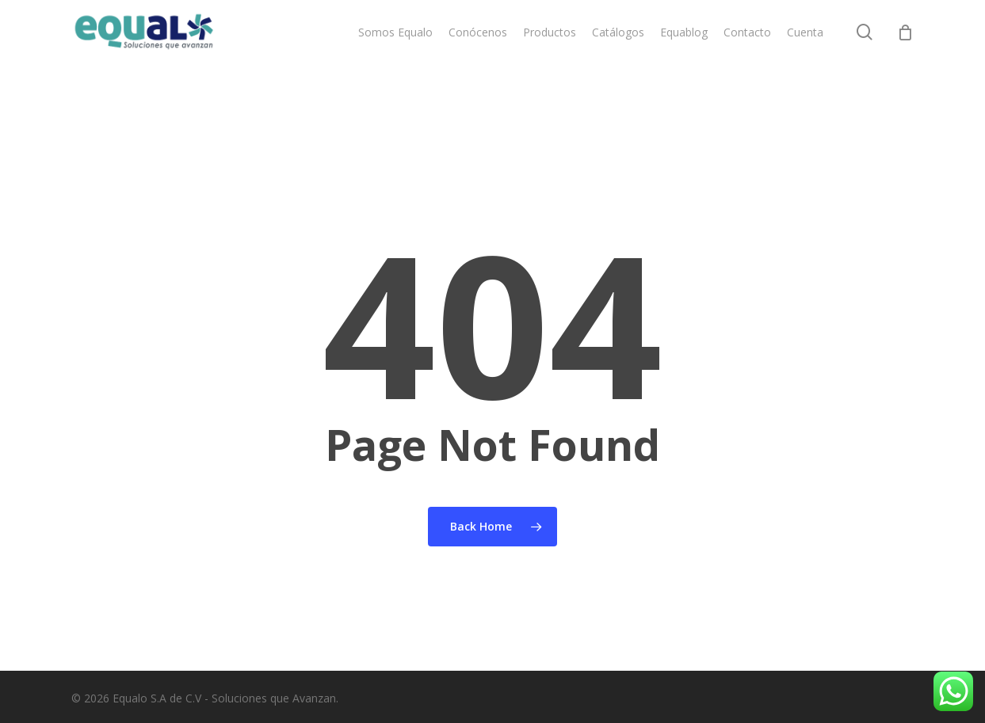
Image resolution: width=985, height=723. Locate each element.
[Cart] (905, 54)
